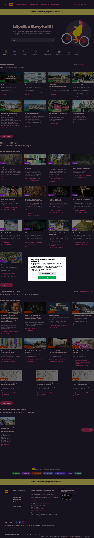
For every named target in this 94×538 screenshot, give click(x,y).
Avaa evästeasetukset (47, 273)
